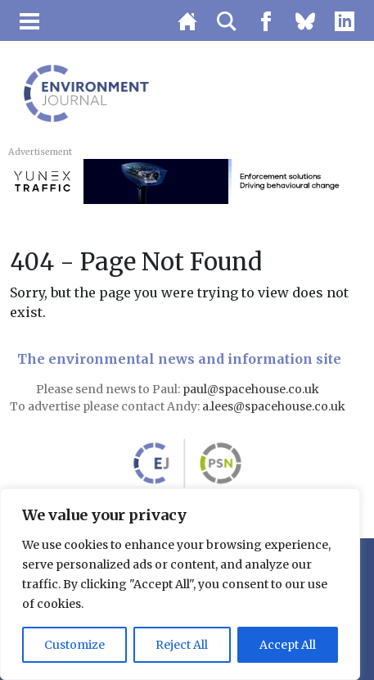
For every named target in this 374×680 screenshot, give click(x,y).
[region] (180, 584)
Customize (74, 644)
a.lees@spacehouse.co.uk (275, 406)
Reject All (181, 644)
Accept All (287, 644)
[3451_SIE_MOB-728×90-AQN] (186, 180)
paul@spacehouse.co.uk (252, 389)
